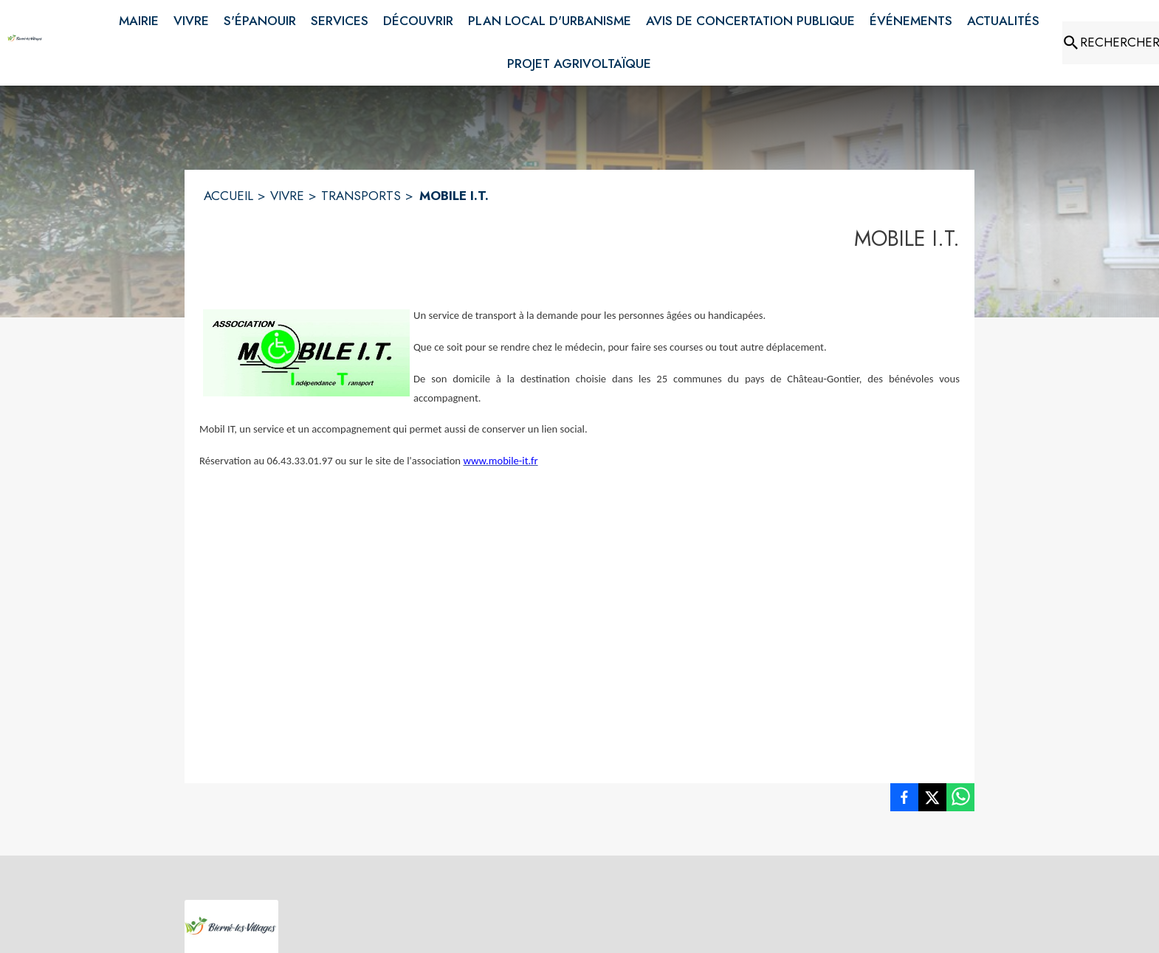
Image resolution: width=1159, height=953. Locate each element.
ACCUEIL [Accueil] (228, 195)
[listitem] (904, 800)
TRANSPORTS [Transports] (361, 195)
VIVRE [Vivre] (287, 195)
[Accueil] (25, 43)
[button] (306, 352)
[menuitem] (138, 18)
